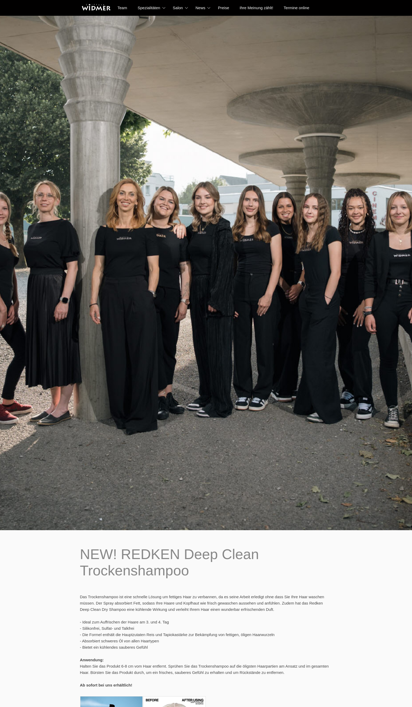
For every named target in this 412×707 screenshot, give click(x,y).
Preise (223, 8)
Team (122, 8)
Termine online (297, 8)
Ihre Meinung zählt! (256, 8)
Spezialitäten (149, 8)
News (200, 8)
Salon (178, 8)
